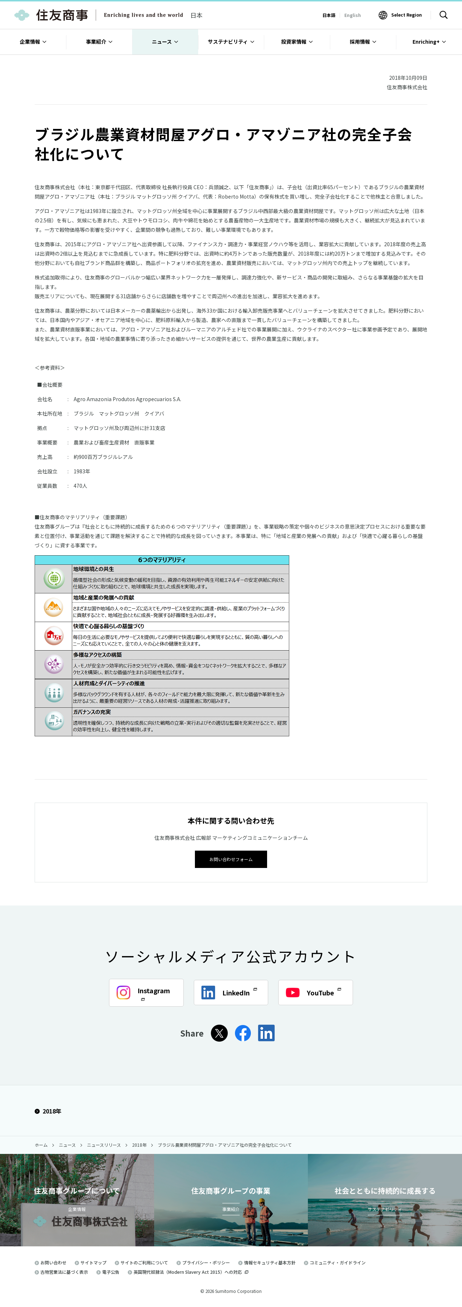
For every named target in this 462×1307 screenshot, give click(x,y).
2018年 (48, 1110)
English (352, 15)
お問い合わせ (53, 1262)
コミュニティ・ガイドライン (338, 1262)
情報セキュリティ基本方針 (270, 1262)
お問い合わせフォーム (231, 858)
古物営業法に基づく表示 (64, 1271)
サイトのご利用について (144, 1262)
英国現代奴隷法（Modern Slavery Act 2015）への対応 (191, 1271)
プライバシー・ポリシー (206, 1262)
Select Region (406, 15)
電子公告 (110, 1271)
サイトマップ (93, 1262)
